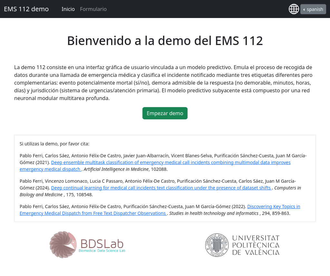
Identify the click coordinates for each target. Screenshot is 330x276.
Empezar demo (165, 113)
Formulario (93, 9)
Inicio (68, 9)
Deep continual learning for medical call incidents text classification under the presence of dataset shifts (161, 188)
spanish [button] (314, 9)
